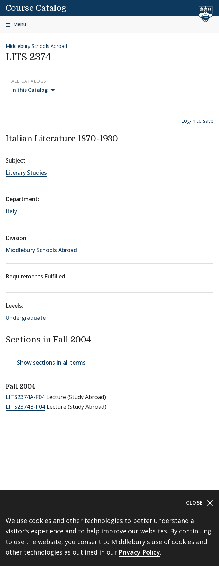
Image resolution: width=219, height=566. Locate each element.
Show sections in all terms (51, 362)
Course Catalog (36, 8)
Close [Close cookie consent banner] (199, 503)
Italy (11, 211)
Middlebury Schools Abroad (36, 46)
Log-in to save (197, 120)
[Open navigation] (16, 24)
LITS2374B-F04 (25, 406)
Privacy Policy (139, 552)
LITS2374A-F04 (25, 397)
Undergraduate (26, 318)
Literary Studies (26, 172)
